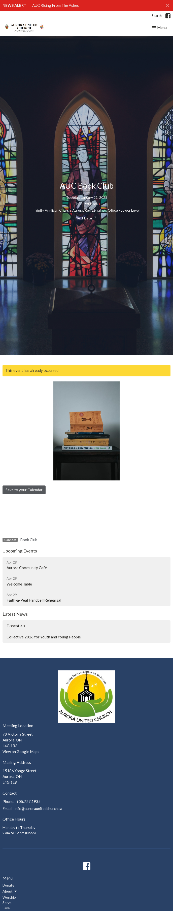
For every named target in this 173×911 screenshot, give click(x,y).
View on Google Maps (21, 751)
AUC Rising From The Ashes (55, 5)
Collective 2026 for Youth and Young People (44, 637)
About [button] (10, 891)
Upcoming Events (20, 551)
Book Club (28, 539)
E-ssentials (16, 626)
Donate (8, 885)
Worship (9, 897)
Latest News (15, 614)
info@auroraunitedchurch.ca (38, 808)
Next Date (86, 217)
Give (6, 908)
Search (157, 16)
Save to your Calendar (24, 489)
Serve (7, 902)
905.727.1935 (28, 801)
